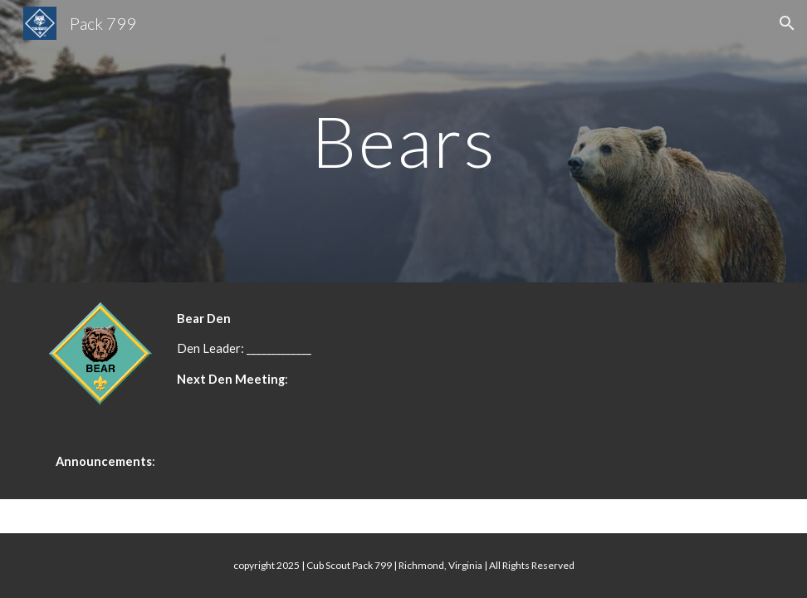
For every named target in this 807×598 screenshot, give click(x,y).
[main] (403, 141)
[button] (787, 23)
